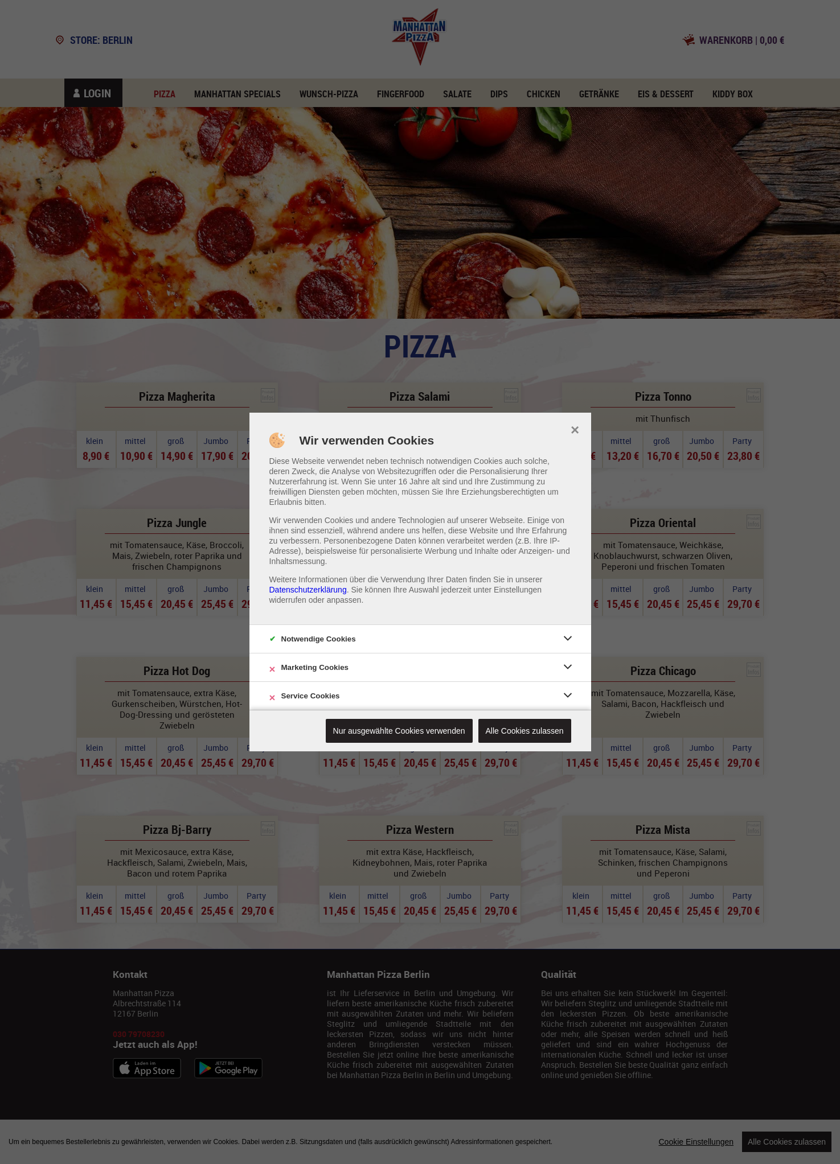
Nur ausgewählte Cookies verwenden (399, 730)
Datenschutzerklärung (308, 589)
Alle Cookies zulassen (525, 730)
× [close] (575, 428)
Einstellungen (518, 589)
